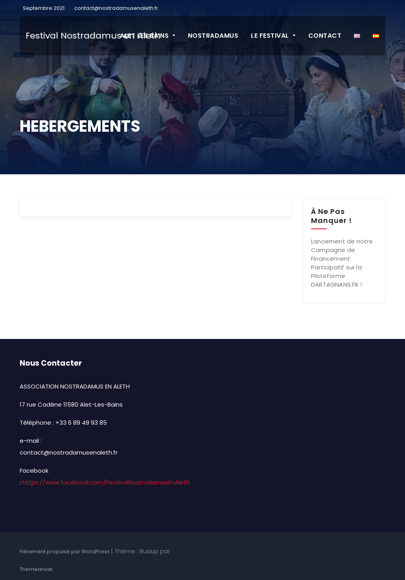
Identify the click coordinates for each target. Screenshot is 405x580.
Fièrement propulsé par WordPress (65, 551)
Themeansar (36, 569)
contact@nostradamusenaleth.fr (116, 8)
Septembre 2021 (43, 8)
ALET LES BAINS (147, 35)
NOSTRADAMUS (213, 35)
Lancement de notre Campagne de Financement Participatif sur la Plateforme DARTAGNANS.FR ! (342, 263)
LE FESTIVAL (273, 35)
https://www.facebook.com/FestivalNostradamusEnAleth (106, 482)
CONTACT (325, 35)
